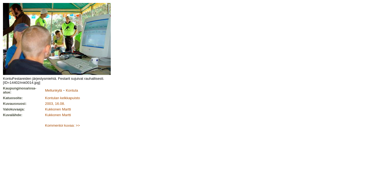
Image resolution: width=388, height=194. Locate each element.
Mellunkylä (53, 90)
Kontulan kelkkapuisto (62, 98)
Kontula (72, 90)
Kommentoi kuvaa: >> (62, 125)
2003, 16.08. (55, 104)
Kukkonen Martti (58, 109)
